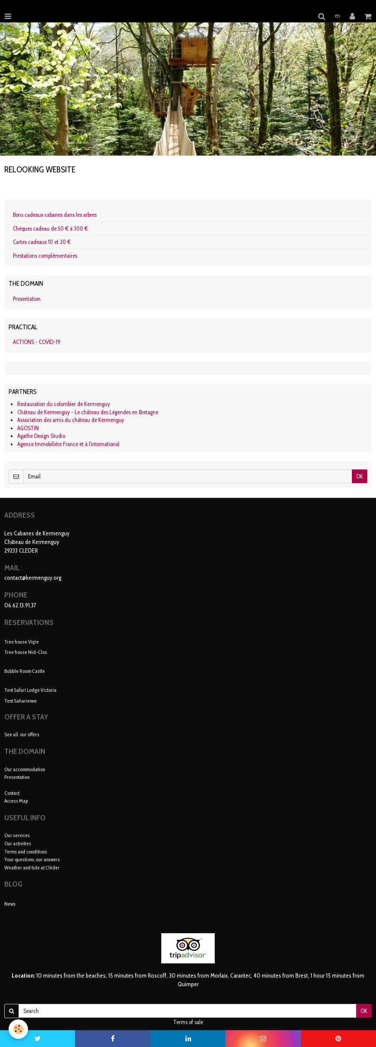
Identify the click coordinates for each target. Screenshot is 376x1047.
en (337, 15)
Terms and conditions (25, 851)
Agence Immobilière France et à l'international (68, 444)
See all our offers (21, 734)
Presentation (27, 298)
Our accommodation (24, 769)
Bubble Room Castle (24, 671)
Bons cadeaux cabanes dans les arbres (55, 214)
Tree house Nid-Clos (25, 652)
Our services (17, 835)
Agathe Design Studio (41, 435)
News (10, 903)
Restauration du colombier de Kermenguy (63, 403)
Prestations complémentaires (45, 255)
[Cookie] (18, 1029)
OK (359, 476)
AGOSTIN (28, 428)
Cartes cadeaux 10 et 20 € (42, 241)
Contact (11, 793)
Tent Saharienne (20, 700)
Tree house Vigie (21, 641)
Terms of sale (188, 1022)
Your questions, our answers (32, 859)
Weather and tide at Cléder (32, 867)
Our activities (17, 843)
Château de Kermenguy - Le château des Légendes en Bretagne (87, 412)
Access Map (16, 800)
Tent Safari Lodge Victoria (30, 690)
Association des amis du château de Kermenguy (70, 419)
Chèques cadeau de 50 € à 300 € (50, 228)
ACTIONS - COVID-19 (36, 341)
